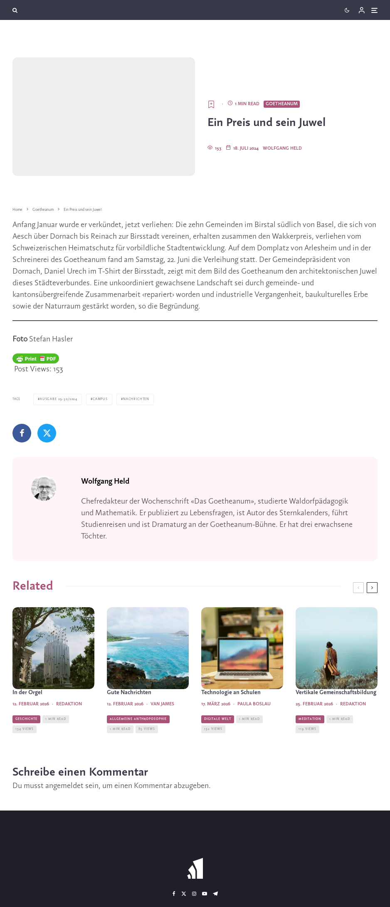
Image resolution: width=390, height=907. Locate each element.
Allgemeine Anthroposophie (138, 735)
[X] (183, 893)
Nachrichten (132, 399)
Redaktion (69, 720)
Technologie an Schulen (231, 709)
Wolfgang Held (282, 148)
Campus (97, 399)
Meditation (310, 735)
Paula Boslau (254, 720)
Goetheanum (282, 103)
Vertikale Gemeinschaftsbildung (336, 709)
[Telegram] (215, 893)
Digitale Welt (217, 735)
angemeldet (64, 786)
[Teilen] (21, 432)
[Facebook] (174, 893)
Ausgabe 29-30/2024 (57, 399)
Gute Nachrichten (129, 709)
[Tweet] (46, 432)
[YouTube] (204, 893)
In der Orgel (27, 709)
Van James (162, 720)
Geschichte (26, 735)
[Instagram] (194, 893)
